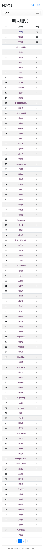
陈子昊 (20, 479)
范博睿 (20, 159)
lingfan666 (21, 337)
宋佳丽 (20, 438)
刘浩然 (20, 327)
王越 (21, 403)
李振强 (20, 494)
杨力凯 (20, 235)
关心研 (20, 306)
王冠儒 (20, 474)
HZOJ (6, 12)
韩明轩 (20, 443)
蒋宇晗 (20, 321)
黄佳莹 (20, 250)
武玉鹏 (20, 428)
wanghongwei (21, 164)
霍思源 (20, 255)
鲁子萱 (20, 245)
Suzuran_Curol (21, 464)
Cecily (21, 52)
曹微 (21, 413)
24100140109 (21, 367)
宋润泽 (20, 205)
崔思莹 (20, 200)
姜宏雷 (20, 301)
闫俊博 (20, 184)
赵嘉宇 (20, 362)
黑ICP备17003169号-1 (27, 549)
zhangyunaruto (21, 459)
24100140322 (21, 113)
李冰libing (21, 357)
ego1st (20, 149)
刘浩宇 (20, 133)
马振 (21, 261)
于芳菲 (20, 276)
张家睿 (20, 393)
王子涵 (20, 194)
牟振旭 (20, 535)
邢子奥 (20, 154)
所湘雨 (20, 169)
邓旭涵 (20, 123)
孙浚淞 (20, 128)
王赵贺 (20, 281)
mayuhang (21, 398)
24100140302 (21, 433)
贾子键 (20, 225)
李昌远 (20, 210)
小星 (21, 72)
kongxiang (21, 220)
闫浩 (21, 93)
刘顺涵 (20, 520)
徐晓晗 (20, 449)
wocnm (21, 408)
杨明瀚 (20, 515)
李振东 (20, 499)
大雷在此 (21, 347)
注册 (39, 5)
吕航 (21, 189)
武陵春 (20, 484)
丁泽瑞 (20, 42)
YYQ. (21, 62)
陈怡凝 (20, 423)
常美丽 (20, 296)
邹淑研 (20, 469)
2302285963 (21, 266)
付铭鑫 (20, 271)
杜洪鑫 (20, 377)
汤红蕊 (20, 98)
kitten (21, 332)
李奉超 (20, 67)
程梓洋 (20, 388)
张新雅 (20, 316)
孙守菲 (20, 139)
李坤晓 (20, 32)
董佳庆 (20, 179)
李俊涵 (20, 108)
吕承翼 (20, 525)
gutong (20, 382)
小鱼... (21, 311)
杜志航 (20, 372)
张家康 (20, 215)
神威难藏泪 (21, 530)
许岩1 (21, 418)
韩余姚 (20, 118)
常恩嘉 (20, 37)
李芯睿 (20, 144)
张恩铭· (21, 510)
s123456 (21, 88)
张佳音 (20, 504)
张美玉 (20, 454)
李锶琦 (20, 174)
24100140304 (21, 47)
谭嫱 (21, 230)
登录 (32, 5)
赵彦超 (20, 57)
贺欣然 (20, 352)
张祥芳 (20, 286)
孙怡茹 (20, 291)
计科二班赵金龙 (21, 240)
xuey (21, 83)
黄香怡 (20, 342)
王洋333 (21, 489)
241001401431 (21, 103)
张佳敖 (20, 78)
